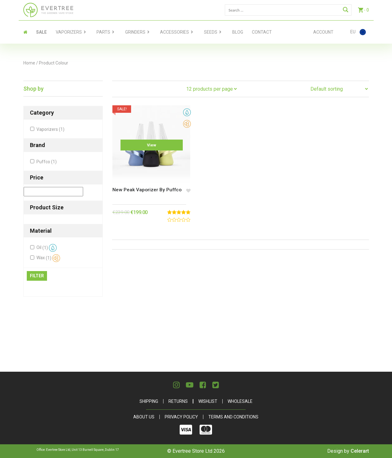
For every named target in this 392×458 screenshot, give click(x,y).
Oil (46, 248)
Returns (178, 401)
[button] (185, 185)
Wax (48, 258)
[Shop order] (339, 89)
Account (323, 32)
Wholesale (240, 401)
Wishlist (207, 401)
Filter (37, 275)
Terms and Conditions (233, 417)
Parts (103, 32)
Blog (237, 32)
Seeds (210, 32)
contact (262, 32)
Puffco (46, 161)
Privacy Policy (181, 417)
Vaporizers (69, 32)
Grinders (135, 32)
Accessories (174, 32)
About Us (143, 417)
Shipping (148, 401)
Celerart (360, 451)
